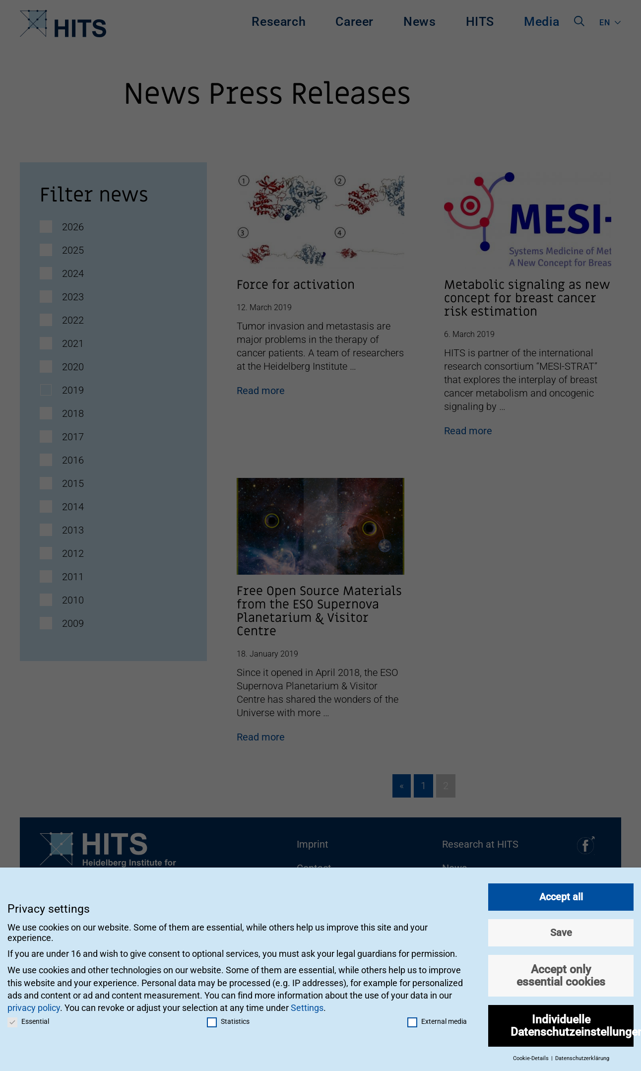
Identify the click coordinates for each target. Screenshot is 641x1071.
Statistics (228, 1020)
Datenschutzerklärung (582, 1057)
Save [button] (561, 931)
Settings (307, 1006)
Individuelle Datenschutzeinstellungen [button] (572, 1024)
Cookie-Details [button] (531, 1057)
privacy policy (33, 1006)
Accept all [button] (561, 895)
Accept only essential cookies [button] (560, 974)
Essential (28, 1020)
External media (437, 1020)
